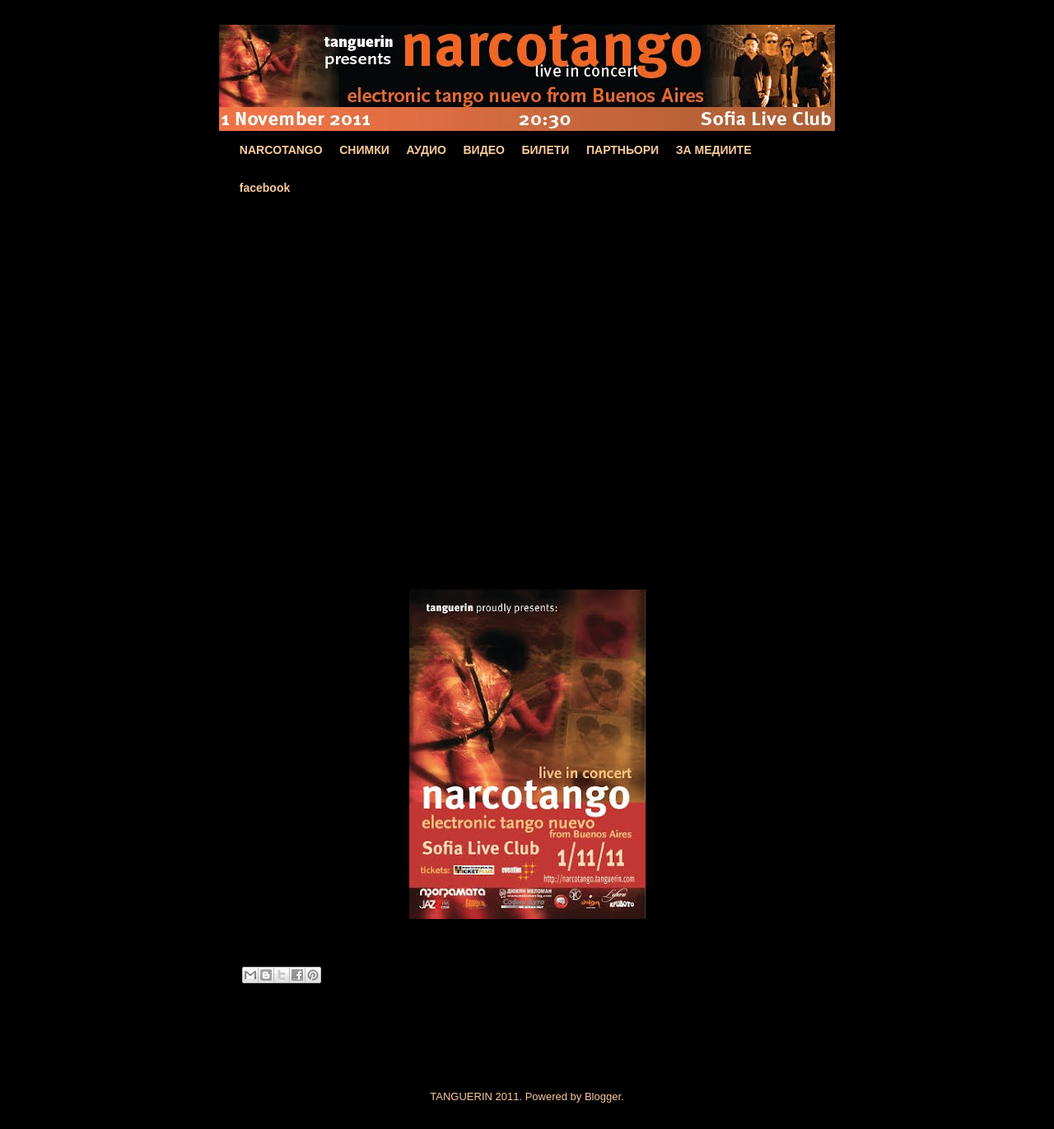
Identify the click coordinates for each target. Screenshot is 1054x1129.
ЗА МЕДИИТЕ (714, 149)
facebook (265, 187)
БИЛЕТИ (545, 149)
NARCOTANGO (281, 149)
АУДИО (426, 149)
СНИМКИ (364, 149)
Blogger (603, 1096)
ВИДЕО (484, 149)
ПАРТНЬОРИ (622, 149)
